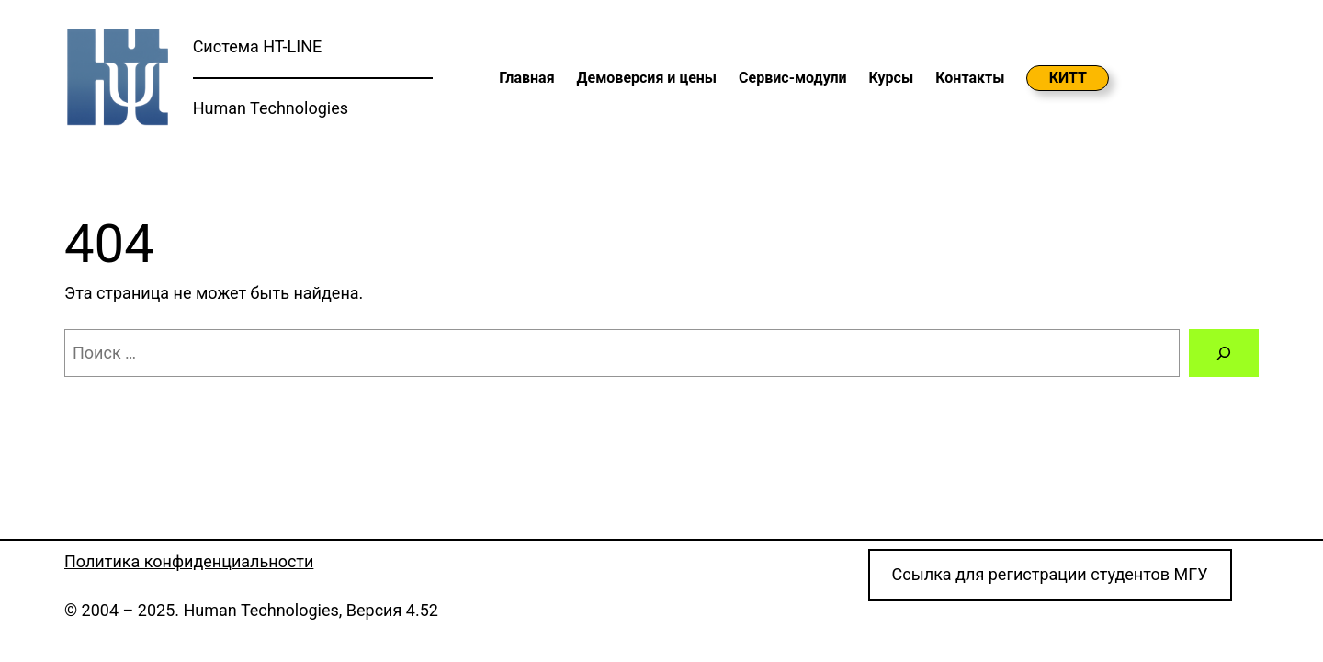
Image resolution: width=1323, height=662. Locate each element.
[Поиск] (1224, 353)
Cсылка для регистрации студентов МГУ (1050, 574)
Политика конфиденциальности (188, 561)
